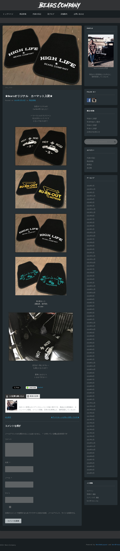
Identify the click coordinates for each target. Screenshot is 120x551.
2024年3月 (90, 203)
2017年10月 (91, 410)
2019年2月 (90, 356)
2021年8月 (90, 266)
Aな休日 (8, 417)
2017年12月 (91, 403)
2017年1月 (90, 440)
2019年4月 (90, 350)
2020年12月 (91, 286)
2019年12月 (91, 323)
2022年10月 (91, 236)
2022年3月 (90, 249)
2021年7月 (90, 269)
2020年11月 (91, 289)
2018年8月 (90, 376)
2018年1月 (90, 400)
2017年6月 (90, 423)
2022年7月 (90, 239)
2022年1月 (90, 253)
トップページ (8, 14)
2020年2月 (90, 316)
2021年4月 (90, 279)
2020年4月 (90, 309)
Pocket (40, 387)
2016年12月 (91, 443)
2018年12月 (91, 363)
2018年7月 (90, 380)
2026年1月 (90, 186)
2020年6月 (90, 306)
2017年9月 (90, 413)
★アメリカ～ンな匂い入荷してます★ (65, 417)
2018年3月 (90, 393)
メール (8, 478)
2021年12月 (91, 256)
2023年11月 (91, 213)
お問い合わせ (79, 14)
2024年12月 (91, 196)
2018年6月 (90, 383)
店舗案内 (64, 14)
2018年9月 (90, 373)
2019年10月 (91, 329)
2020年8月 (90, 299)
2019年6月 (90, 343)
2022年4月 (90, 246)
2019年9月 (90, 333)
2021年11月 (91, 259)
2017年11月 (91, 406)
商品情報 (23, 14)
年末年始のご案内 (93, 122)
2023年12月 (91, 209)
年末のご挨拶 (92, 129)
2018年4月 (90, 390)
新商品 (89, 165)
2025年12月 (91, 189)
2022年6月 (90, 243)
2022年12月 (91, 233)
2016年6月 (90, 463)
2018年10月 (91, 369)
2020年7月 (90, 303)
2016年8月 (90, 456)
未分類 (89, 168)
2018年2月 (90, 396)
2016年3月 (90, 473)
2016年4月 (90, 470)
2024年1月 (90, 206)
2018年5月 (90, 386)
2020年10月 (91, 293)
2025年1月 (90, 193)
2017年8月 (90, 416)
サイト (7, 493)
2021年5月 (90, 276)
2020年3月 (90, 313)
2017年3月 (90, 433)
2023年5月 (90, 223)
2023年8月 (90, 216)
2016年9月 (90, 453)
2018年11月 (91, 366)
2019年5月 (90, 346)
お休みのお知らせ (93, 132)
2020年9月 (90, 296)
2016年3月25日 (20, 100)
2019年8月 (90, 336)
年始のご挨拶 (92, 119)
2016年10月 (91, 450)
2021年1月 (90, 283)
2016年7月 (90, 460)
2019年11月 (91, 326)
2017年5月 (90, 426)
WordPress (116, 545)
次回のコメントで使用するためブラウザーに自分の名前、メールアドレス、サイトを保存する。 (40, 513)
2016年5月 (90, 466)
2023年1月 (90, 229)
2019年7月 (90, 339)
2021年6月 (90, 273)
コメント (8, 439)
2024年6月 (90, 199)
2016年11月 (91, 446)
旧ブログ (50, 14)
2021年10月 (91, 263)
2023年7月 (90, 219)
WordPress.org (92, 501)
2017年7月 (90, 420)
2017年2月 (90, 436)
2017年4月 (90, 430)
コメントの (93, 498)
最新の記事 (34, 396)
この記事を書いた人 (16, 396)
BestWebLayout (101, 545)
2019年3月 (90, 353)
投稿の (91, 494)
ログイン (90, 491)
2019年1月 (90, 360)
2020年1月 (90, 319)
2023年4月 (90, 226)
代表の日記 (37, 14)
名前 (7, 462)
